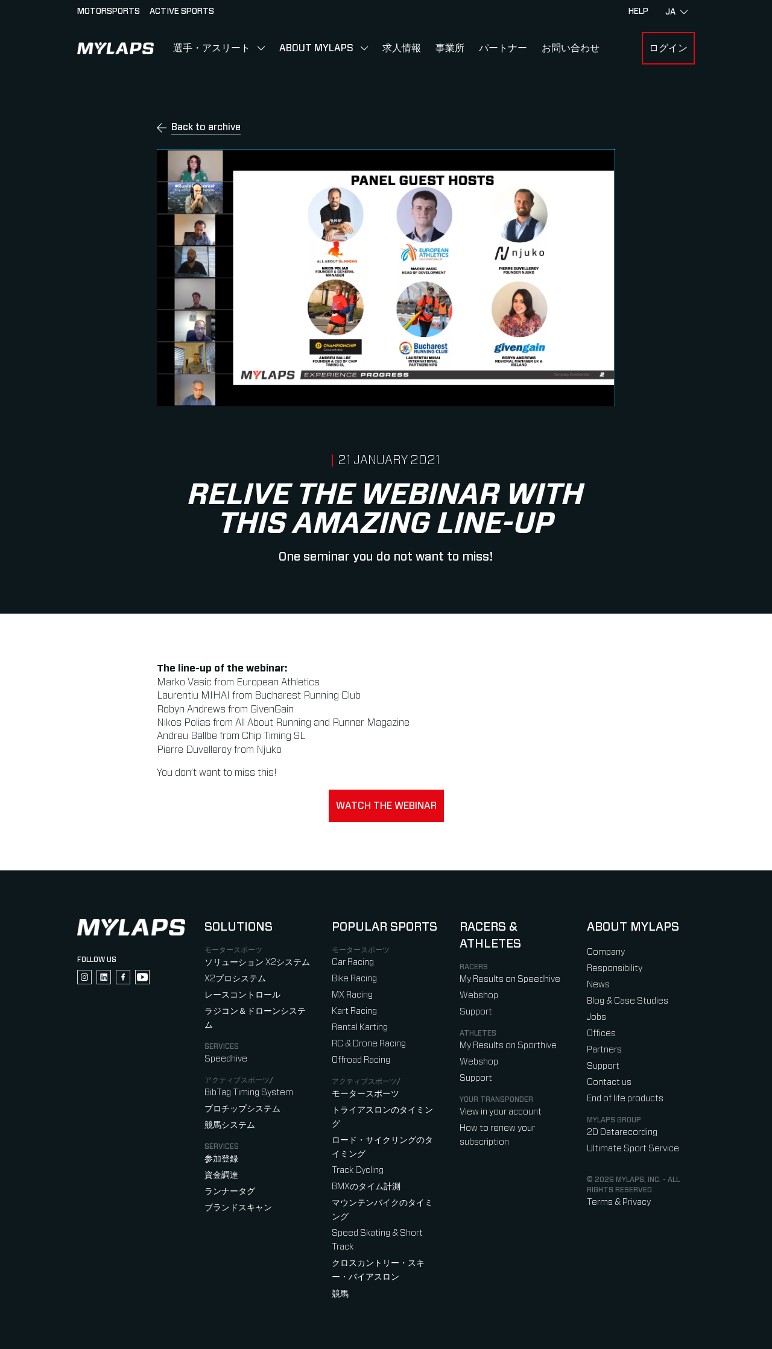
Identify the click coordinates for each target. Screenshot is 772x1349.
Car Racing (353, 962)
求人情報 (401, 48)
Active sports (182, 11)
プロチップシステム (242, 1108)
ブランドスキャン (238, 1207)
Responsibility (614, 968)
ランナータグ (229, 1191)
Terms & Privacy (619, 1202)
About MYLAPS (316, 48)
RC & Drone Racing (369, 1043)
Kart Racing (354, 1011)
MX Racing (352, 994)
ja (676, 12)
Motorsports (108, 11)
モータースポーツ (365, 1093)
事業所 (449, 48)
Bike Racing (354, 978)
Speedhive (225, 1058)
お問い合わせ (571, 48)
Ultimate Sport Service (633, 1148)
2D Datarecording (622, 1132)
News (598, 984)
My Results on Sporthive (508, 1045)
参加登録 (221, 1158)
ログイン (668, 48)
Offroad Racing (361, 1059)
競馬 (340, 1293)
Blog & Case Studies (627, 1000)
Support (476, 1011)
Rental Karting (360, 1027)
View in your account (501, 1111)
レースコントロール (242, 994)
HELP (638, 11)
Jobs (596, 1017)
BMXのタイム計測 (366, 1186)
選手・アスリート (211, 48)
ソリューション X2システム (257, 962)
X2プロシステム (235, 978)
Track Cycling (358, 1170)
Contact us (609, 1082)
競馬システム (229, 1125)
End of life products (625, 1098)
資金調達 (221, 1175)
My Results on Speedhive (510, 979)
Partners (604, 1049)
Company (606, 952)
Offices (601, 1033)
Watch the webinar (386, 806)
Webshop (479, 995)
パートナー (503, 48)
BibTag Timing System (248, 1092)
